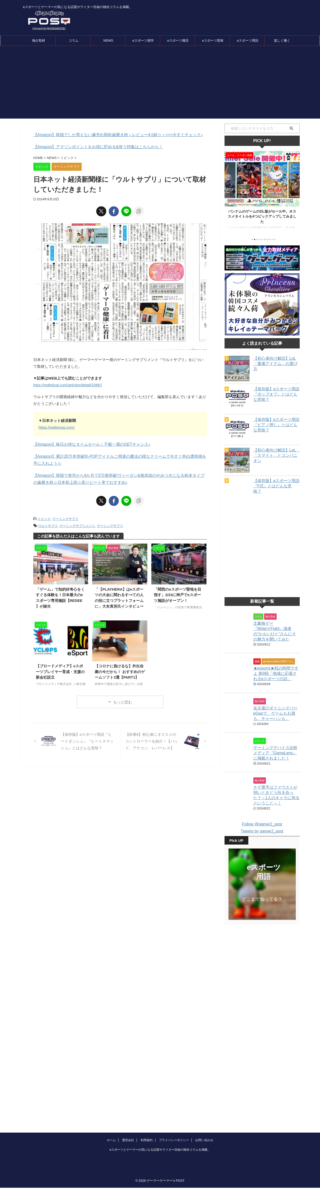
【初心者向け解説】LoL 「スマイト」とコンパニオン (276, 455)
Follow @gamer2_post (262, 837)
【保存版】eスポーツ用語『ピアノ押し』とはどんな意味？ (276, 424)
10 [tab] (274, 239)
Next (295, 191)
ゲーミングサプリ (65, 517)
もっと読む (122, 700)
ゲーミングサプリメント (77, 524)
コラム (73, 40)
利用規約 (147, 1112)
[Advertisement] (160, 83)
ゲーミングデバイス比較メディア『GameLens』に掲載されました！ (275, 765)
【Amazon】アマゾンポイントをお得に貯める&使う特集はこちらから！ (94, 146)
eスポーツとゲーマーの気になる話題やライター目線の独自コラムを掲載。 (160, 1121)
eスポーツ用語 (247, 40)
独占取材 (38, 40)
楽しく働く (282, 40)
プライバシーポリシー (174, 1112)
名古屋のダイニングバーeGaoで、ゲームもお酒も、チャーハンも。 (275, 725)
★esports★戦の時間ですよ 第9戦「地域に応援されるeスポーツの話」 (275, 686)
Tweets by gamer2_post (262, 844)
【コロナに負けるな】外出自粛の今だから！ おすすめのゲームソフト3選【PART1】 (120, 669)
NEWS (108, 40)
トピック (44, 517)
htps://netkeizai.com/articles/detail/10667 (67, 384)
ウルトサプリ (48, 524)
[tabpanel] (262, 192)
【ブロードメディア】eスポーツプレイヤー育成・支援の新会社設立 (60, 669)
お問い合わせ (204, 1112)
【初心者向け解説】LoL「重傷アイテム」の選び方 (275, 363)
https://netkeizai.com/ (56, 427)
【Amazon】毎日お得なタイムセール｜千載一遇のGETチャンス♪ (88, 444)
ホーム (111, 1112)
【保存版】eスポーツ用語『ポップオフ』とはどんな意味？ (276, 394)
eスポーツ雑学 (143, 40)
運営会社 (128, 1112)
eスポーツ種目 (177, 40)
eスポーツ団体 (212, 40)
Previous (229, 191)
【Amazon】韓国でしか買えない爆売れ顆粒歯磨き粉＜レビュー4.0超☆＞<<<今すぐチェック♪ (112, 135)
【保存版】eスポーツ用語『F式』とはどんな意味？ (276, 486)
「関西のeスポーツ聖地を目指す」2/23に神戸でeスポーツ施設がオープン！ (177, 592)
